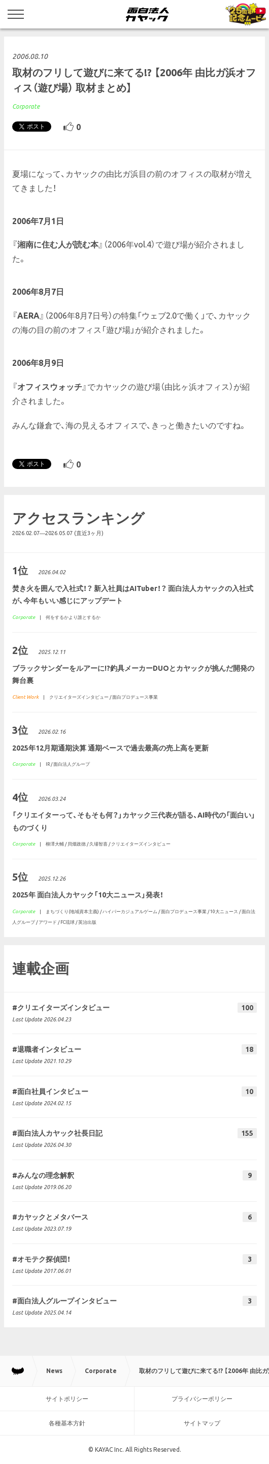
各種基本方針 (67, 1423)
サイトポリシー (67, 1398)
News (54, 1370)
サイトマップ (202, 1423)
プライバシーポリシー (202, 1398)
